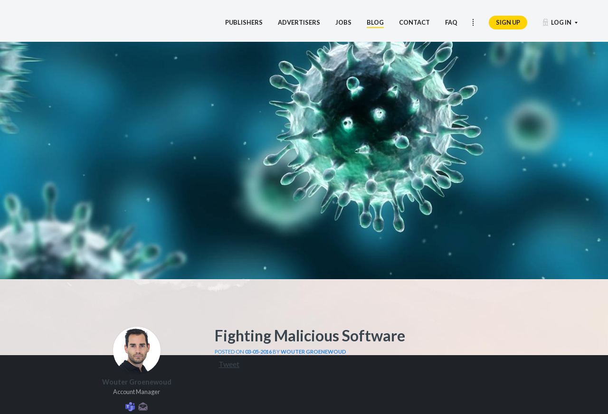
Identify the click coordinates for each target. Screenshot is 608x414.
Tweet (228, 363)
